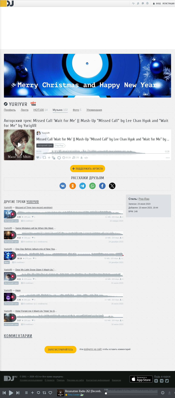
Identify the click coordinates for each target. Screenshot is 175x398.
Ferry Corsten (74, 395)
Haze (17, 290)
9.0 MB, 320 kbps (114, 320)
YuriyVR (18, 104)
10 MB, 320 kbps (114, 238)
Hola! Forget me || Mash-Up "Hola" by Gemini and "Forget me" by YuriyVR (51, 311)
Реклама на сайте (75, 380)
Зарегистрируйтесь (60, 349)
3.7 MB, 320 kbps (114, 300)
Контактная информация (98, 380)
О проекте (50, 380)
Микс (7, 262)
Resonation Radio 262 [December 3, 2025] (84, 391)
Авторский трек (11, 221)
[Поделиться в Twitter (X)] (112, 186)
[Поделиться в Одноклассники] (73, 186)
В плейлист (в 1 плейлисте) (34, 242)
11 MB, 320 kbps (114, 217)
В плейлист (27, 221)
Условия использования (31, 380)
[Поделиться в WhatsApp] (92, 186)
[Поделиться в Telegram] (82, 186)
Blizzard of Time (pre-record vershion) (33, 207)
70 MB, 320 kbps (113, 258)
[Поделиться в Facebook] (102, 186)
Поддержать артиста (87, 168)
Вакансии (116, 380)
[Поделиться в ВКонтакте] (63, 186)
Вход (156, 3)
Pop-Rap (143, 198)
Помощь (61, 380)
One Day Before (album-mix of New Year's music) (39, 249)
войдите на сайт (93, 349)
